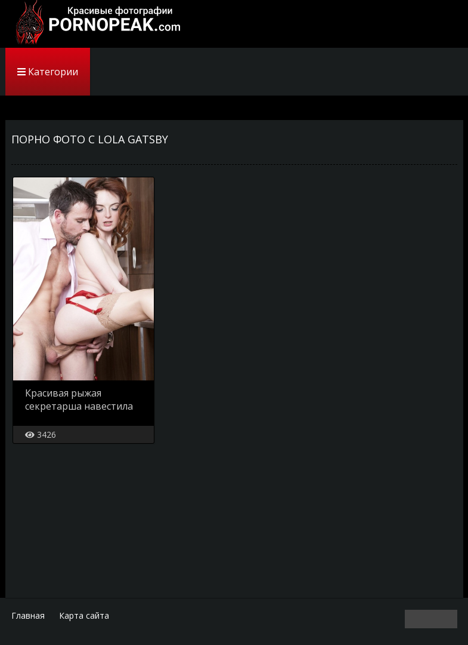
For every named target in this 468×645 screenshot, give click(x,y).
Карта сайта (84, 615)
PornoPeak (94, 24)
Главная (28, 615)
